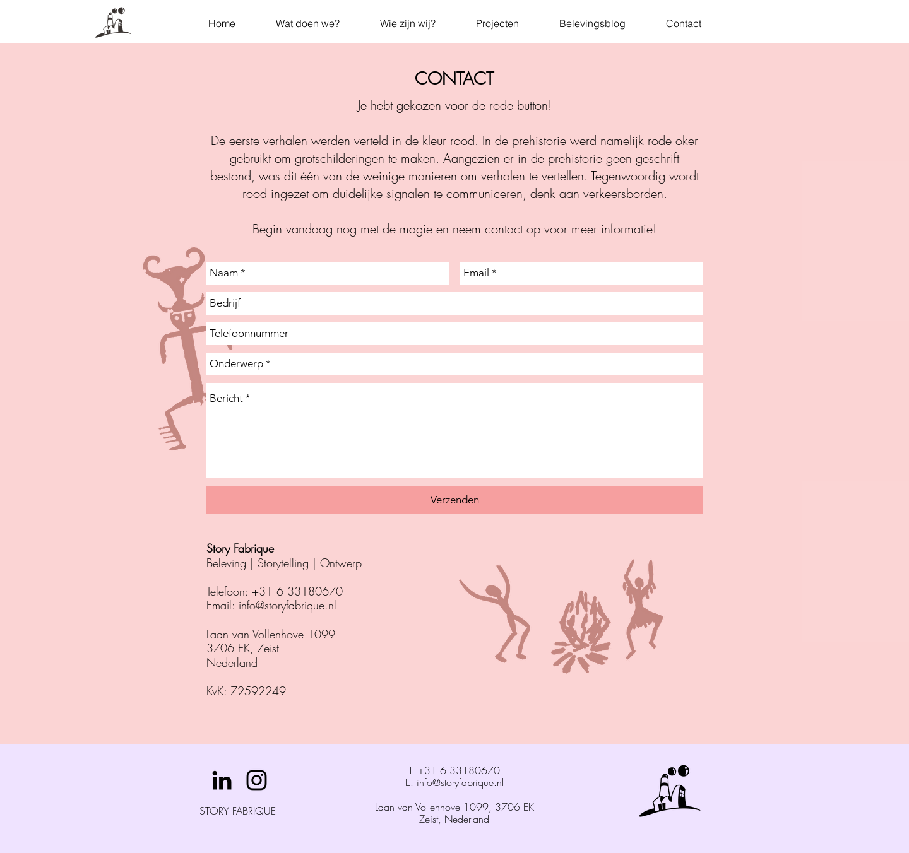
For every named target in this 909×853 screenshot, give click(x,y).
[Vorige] (68, 393)
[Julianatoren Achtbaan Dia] (455, 712)
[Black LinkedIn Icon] (221, 780)
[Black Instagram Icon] (256, 780)
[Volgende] (840, 393)
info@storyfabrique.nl (287, 605)
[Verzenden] (454, 500)
